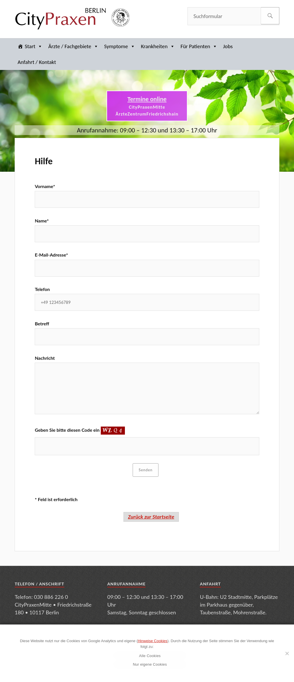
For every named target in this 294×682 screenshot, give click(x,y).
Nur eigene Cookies (150, 664)
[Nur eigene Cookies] (287, 653)
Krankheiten (158, 46)
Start (33, 46)
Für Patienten (199, 46)
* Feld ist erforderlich (56, 499)
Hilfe (44, 161)
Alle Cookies (149, 656)
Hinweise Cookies (152, 641)
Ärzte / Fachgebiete (73, 46)
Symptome (119, 46)
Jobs (228, 46)
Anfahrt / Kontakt (37, 62)
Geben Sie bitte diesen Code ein (80, 430)
